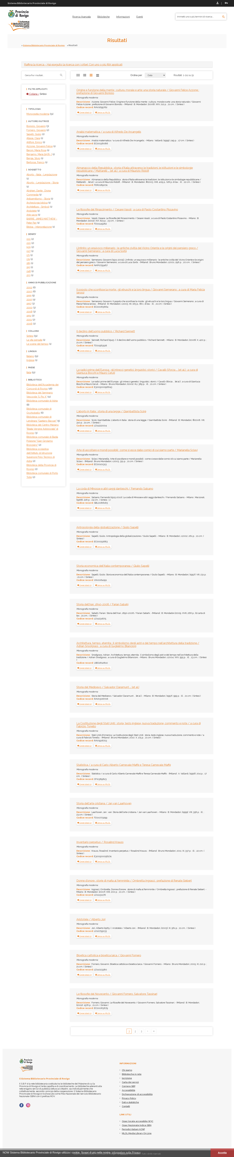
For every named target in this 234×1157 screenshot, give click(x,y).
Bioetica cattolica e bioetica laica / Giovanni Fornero (108, 955)
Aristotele (31, 210)
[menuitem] (81, 17)
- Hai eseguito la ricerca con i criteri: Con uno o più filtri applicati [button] (73, 64)
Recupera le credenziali (226, 3)
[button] (84, 112)
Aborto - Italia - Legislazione (41, 174)
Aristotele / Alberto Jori (90, 919)
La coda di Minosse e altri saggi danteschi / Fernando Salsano (114, 488)
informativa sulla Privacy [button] (126, 1152)
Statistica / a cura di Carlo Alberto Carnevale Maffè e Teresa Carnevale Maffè (123, 764)
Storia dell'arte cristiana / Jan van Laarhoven (103, 803)
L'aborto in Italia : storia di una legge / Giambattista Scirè (111, 411)
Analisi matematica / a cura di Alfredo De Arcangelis (108, 131)
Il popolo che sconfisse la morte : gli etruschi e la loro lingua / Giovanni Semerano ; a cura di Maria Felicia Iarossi (140, 291)
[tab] (117, 65)
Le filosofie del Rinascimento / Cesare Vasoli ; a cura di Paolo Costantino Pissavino (127, 209)
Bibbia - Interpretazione (39, 227)
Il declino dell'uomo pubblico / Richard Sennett (105, 331)
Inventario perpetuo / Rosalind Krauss (100, 842)
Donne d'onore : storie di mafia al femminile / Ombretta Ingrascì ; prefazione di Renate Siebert (134, 880)
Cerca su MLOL (102, 112)
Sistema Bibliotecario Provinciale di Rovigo (46, 45)
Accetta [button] (222, 1152)
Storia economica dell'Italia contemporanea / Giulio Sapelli (112, 565)
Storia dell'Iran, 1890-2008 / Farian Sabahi (102, 604)
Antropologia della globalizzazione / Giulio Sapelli (107, 527)
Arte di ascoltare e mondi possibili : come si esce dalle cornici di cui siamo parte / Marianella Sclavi (137, 450)
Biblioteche (103, 16)
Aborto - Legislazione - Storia (42, 182)
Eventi (139, 16)
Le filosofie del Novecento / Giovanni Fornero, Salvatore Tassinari (116, 993)
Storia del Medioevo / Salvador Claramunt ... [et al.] (107, 687)
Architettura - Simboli (37, 206)
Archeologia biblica (37, 202)
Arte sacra (31, 214)
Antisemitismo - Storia (38, 198)
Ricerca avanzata (81, 16)
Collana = (32, 94)
